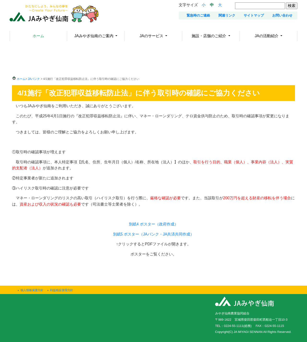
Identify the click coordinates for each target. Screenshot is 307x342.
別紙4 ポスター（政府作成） (153, 224)
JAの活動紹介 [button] (267, 36)
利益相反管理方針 (61, 290)
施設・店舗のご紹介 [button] (209, 36)
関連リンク (226, 15)
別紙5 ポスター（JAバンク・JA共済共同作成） (153, 234)
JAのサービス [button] (152, 36)
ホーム (38, 36)
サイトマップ (254, 15)
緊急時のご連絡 (198, 15)
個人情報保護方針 (31, 290)
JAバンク (34, 79)
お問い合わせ (282, 15)
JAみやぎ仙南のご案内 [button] (94, 36)
